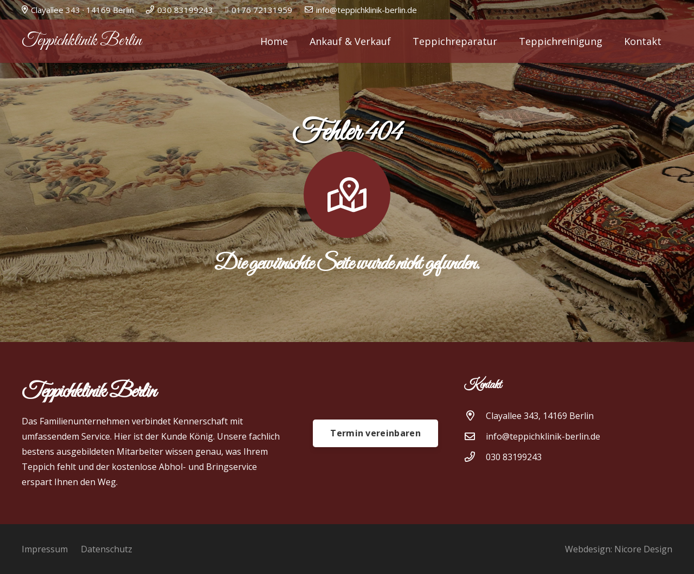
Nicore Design (643, 549)
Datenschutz (106, 549)
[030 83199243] (475, 457)
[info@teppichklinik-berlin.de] (475, 436)
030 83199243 (514, 457)
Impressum (45, 549)
